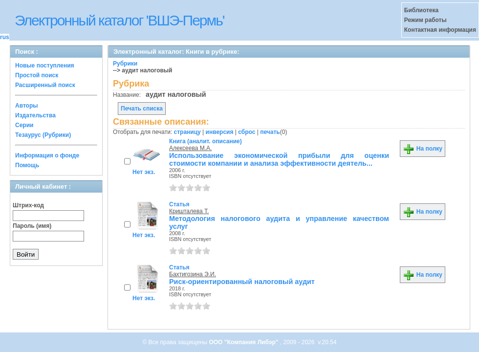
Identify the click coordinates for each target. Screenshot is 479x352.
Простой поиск (36, 75)
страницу (187, 132)
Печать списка (142, 108)
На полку (422, 148)
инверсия (220, 132)
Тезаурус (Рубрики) (43, 135)
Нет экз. (143, 172)
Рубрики (125, 63)
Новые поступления (44, 65)
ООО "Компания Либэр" (244, 342)
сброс (246, 132)
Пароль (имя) (32, 225)
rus (4, 37)
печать (270, 132)
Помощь (27, 165)
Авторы (26, 105)
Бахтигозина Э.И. (192, 274)
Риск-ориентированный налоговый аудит (242, 282)
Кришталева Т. (189, 211)
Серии (24, 125)
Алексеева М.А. (190, 148)
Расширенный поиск (45, 85)
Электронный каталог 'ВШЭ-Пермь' (119, 20)
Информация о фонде (47, 155)
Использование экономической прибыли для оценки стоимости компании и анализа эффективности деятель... (279, 159)
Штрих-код (28, 205)
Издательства (35, 115)
